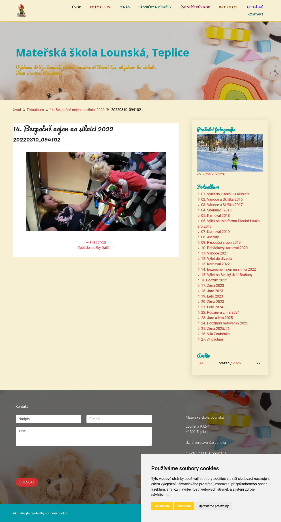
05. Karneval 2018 (215, 215)
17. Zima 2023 (212, 285)
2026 (237, 363)
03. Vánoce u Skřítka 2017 (221, 205)
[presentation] (50, 459)
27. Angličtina (212, 339)
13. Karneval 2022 (215, 264)
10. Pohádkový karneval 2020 (224, 248)
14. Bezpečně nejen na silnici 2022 (77, 110)
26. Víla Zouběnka (215, 334)
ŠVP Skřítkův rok (195, 7)
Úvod (76, 7)
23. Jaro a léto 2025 (217, 318)
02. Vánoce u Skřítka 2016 (221, 199)
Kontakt (256, 14)
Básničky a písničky (155, 7)
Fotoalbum (100, 7)
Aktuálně (255, 7)
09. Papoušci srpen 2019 (220, 242)
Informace (228, 7)
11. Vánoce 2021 (214, 253)
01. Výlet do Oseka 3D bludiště (225, 194)
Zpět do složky (89, 248)
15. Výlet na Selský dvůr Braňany (226, 275)
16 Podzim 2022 (214, 280)
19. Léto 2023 (212, 296)
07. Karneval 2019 (215, 232)
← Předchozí (96, 242)
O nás (125, 7)
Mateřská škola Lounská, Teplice (102, 52)
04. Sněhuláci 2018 (216, 210)
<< (201, 363)
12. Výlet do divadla (216, 259)
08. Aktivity (210, 237)
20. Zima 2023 (212, 302)
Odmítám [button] (184, 506)
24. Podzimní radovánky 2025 (224, 323)
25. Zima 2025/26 (211, 174)
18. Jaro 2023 (212, 291)
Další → (108, 248)
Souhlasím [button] (162, 506)
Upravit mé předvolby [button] (214, 506)
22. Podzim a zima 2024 (220, 312)
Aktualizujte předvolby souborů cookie (40, 512)
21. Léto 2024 (212, 307)
